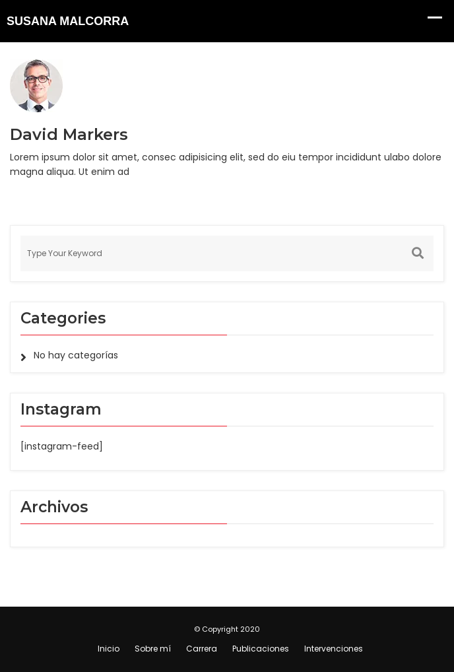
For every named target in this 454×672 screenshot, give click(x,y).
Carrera (201, 648)
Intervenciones (333, 648)
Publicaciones (260, 648)
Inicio (108, 648)
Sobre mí (153, 648)
